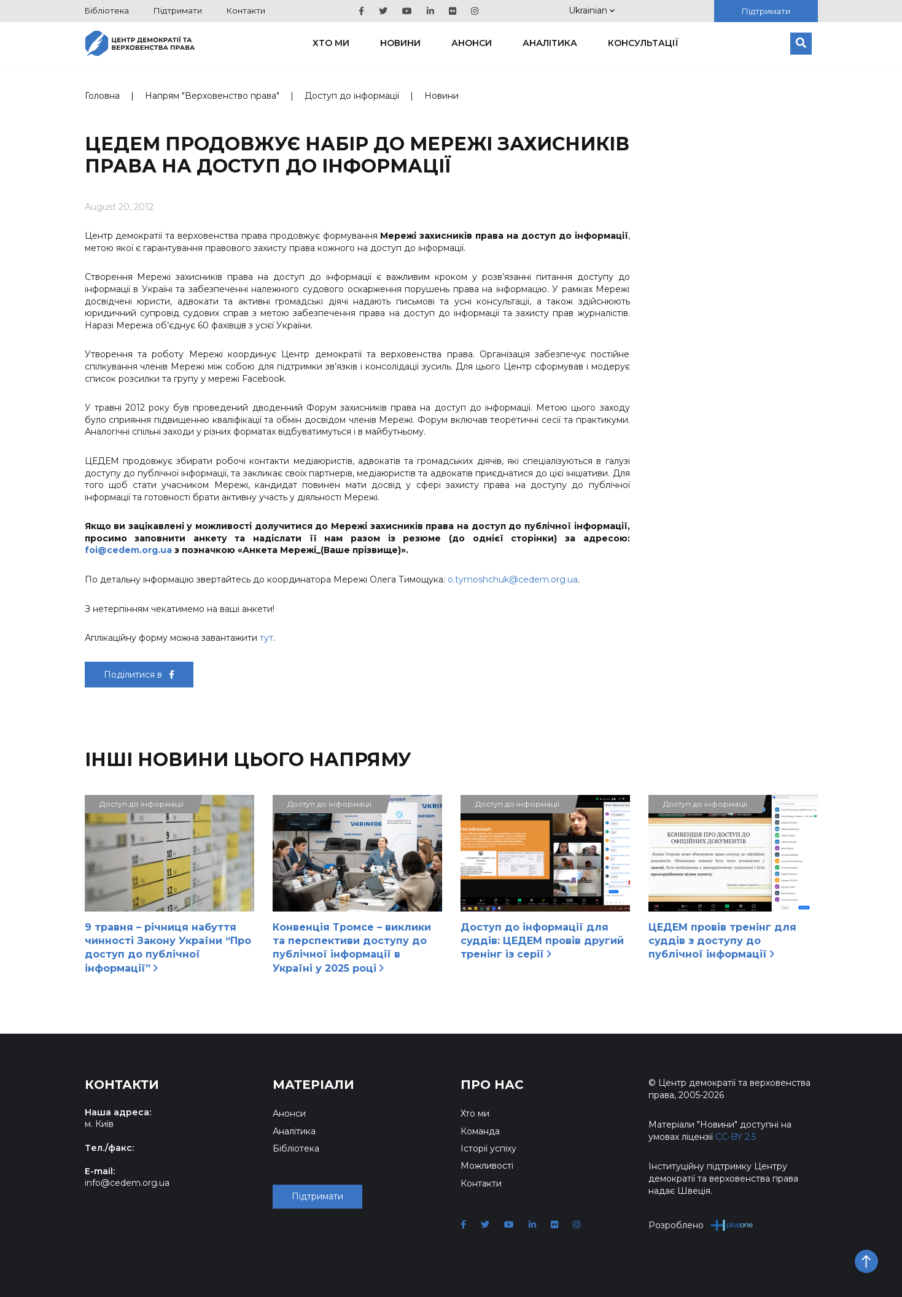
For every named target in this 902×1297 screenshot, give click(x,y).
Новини (400, 42)
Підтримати (178, 10)
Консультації (643, 42)
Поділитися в (139, 674)
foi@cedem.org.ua (128, 550)
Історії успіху (488, 1148)
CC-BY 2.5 (735, 1136)
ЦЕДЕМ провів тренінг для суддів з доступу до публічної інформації (722, 941)
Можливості (487, 1165)
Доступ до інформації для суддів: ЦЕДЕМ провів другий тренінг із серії (542, 941)
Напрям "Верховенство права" (212, 95)
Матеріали (313, 1084)
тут (266, 637)
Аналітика (550, 42)
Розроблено (700, 1225)
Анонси (471, 42)
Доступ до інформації (352, 95)
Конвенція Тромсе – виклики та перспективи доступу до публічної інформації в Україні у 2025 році (352, 947)
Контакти (246, 10)
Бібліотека (107, 10)
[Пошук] (801, 44)
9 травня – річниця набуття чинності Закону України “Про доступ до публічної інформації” (168, 947)
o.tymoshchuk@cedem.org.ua (513, 579)
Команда (480, 1131)
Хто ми (331, 42)
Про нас (492, 1084)
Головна (102, 95)
